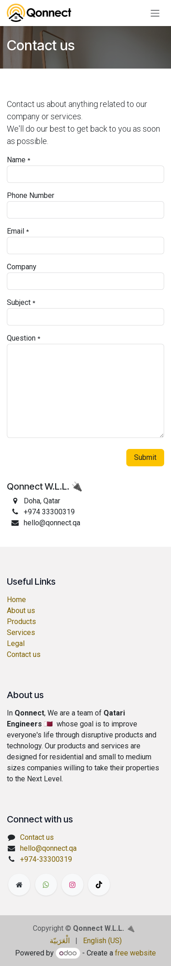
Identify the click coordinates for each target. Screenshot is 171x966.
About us (21, 610)
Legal (16, 643)
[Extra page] (19, 885)
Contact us (24, 654)
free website (135, 953)
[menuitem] (60, 941)
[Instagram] (72, 885)
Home (16, 599)
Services (21, 632)
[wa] (46, 885)
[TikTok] (99, 885)
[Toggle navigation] (155, 13)
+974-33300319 (46, 859)
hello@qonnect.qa (48, 848)
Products (21, 621)
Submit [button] (145, 457)
